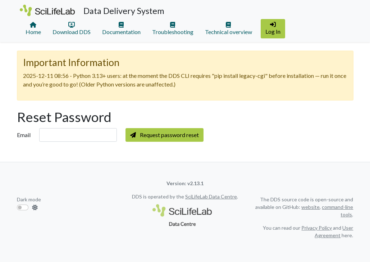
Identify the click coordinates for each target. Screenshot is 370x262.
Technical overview (228, 28)
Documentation (121, 28)
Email (24, 134)
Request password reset (164, 134)
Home (33, 28)
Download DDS (71, 28)
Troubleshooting (172, 28)
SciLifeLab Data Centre (211, 196)
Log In (272, 28)
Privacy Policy (316, 228)
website (310, 207)
